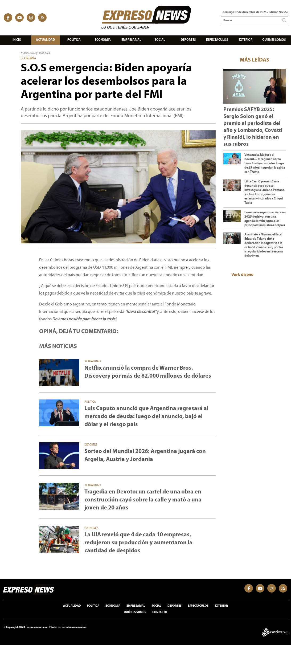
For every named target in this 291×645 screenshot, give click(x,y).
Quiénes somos (274, 40)
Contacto (159, 612)
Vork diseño (242, 275)
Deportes (188, 40)
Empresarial (131, 40)
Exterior (245, 40)
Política (74, 40)
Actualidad (45, 40)
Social (160, 40)
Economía (103, 40)
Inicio (17, 40)
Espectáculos (217, 40)
